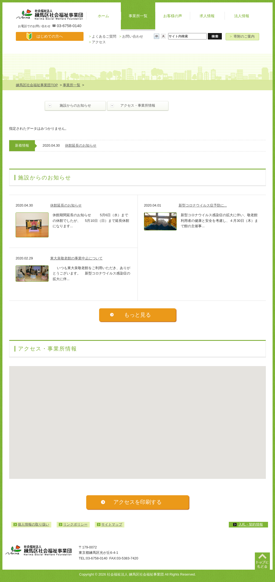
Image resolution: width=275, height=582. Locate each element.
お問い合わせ (131, 36)
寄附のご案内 (242, 36)
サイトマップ (111, 524)
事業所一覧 (71, 85)
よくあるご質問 (102, 36)
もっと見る (137, 315)
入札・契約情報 (250, 524)
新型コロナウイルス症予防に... (203, 205)
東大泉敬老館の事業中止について (76, 258)
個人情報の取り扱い (33, 524)
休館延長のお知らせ (80, 145)
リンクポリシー (75, 524)
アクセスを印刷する (137, 502)
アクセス (97, 42)
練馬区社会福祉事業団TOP (37, 85)
